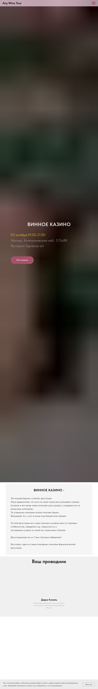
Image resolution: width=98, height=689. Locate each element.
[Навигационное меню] (93, 3)
